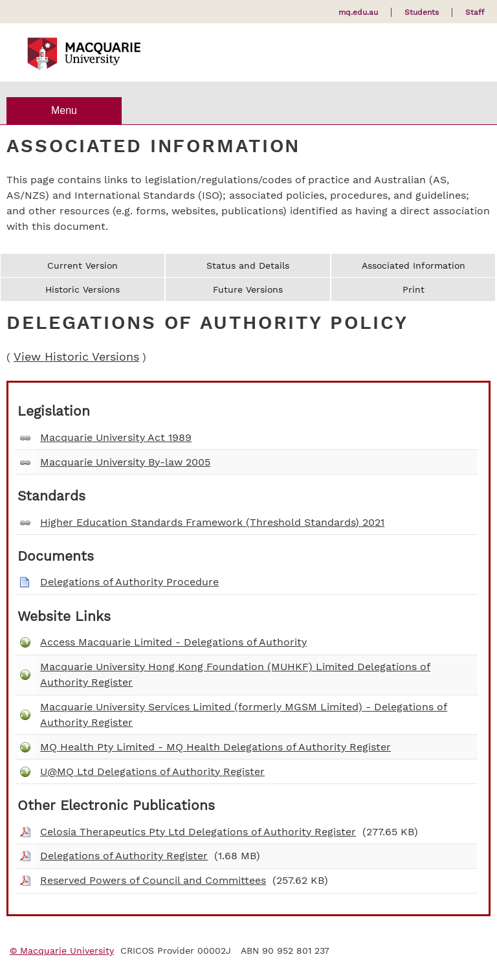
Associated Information (413, 265)
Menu (64, 110)
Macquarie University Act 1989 (116, 437)
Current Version (82, 265)
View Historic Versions (76, 356)
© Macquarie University (62, 950)
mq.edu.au (358, 12)
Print (414, 289)
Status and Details (247, 265)
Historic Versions (82, 289)
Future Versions (248, 289)
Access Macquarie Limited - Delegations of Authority (173, 642)
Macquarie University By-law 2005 (125, 462)
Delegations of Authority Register (124, 856)
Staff (474, 12)
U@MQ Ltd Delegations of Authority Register (152, 771)
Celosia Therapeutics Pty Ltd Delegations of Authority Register (198, 832)
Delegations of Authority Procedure (129, 582)
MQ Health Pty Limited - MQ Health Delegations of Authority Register (215, 747)
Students (421, 12)
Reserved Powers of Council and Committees (153, 880)
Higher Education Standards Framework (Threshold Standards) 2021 (212, 522)
